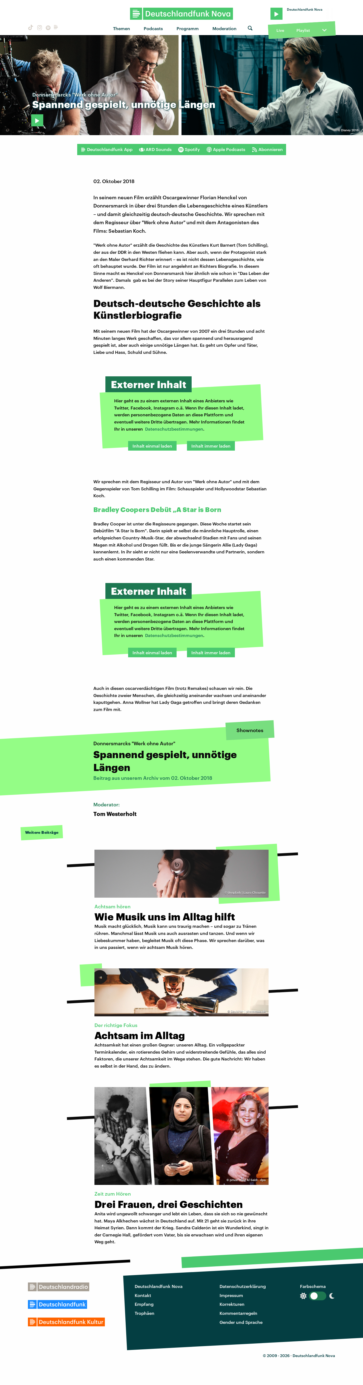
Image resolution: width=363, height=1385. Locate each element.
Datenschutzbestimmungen (174, 428)
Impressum (231, 1295)
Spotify (189, 149)
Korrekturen (232, 1304)
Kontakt (143, 1295)
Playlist (303, 30)
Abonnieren (267, 149)
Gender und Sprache (241, 1322)
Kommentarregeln (238, 1313)
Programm (188, 28)
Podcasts (153, 28)
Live (280, 30)
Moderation (224, 28)
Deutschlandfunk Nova (159, 1286)
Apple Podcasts (225, 149)
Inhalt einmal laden (152, 445)
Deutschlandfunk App (106, 149)
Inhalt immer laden (211, 445)
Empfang (144, 1304)
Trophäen (144, 1313)
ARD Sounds (155, 149)
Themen (121, 28)
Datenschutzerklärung (243, 1286)
